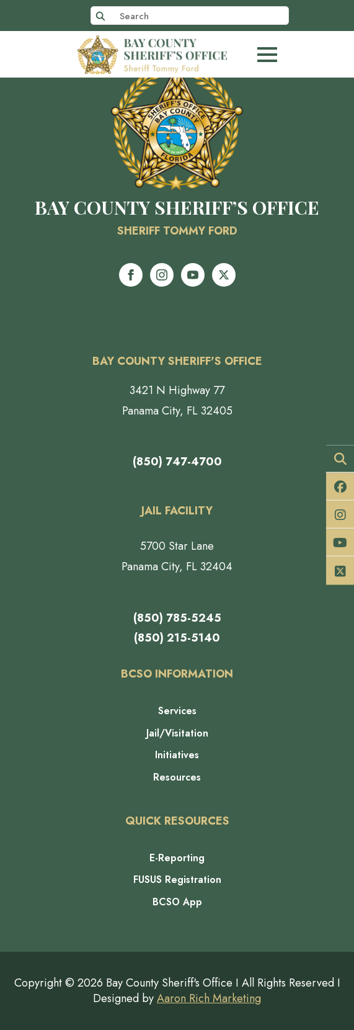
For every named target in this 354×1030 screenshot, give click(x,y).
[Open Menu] (267, 55)
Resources (177, 777)
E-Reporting (177, 858)
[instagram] (162, 275)
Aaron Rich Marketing (209, 998)
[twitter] (224, 275)
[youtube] (193, 275)
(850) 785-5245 (177, 618)
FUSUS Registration (177, 880)
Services (177, 711)
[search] (100, 16)
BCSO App (177, 902)
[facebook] (131, 275)
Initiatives (177, 755)
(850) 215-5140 (177, 638)
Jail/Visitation (177, 733)
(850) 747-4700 (177, 462)
